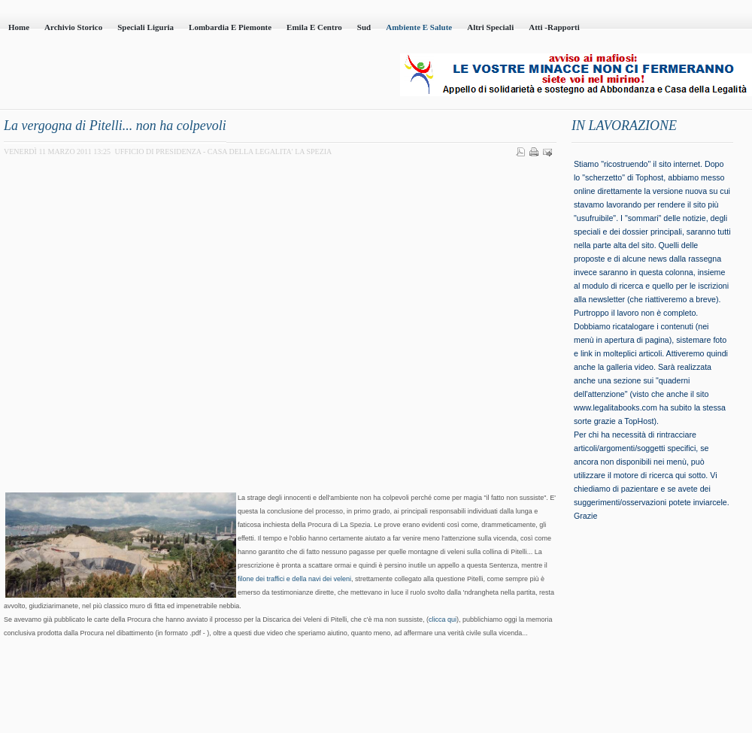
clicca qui (442, 619)
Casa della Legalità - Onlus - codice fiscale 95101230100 (173, 75)
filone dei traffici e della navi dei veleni (294, 579)
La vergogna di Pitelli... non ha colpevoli (115, 125)
